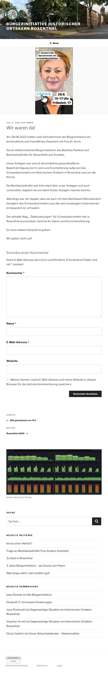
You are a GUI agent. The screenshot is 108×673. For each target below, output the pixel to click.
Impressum (42, 665)
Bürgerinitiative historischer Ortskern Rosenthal (43, 26)
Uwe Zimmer (14, 594)
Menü (54, 43)
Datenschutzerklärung (16, 665)
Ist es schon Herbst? (19, 543)
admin (30, 123)
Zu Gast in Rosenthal (19, 558)
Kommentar (15, 273)
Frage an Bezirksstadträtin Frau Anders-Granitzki (37, 550)
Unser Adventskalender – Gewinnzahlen (54, 633)
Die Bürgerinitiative (39, 594)
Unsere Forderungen (39, 602)
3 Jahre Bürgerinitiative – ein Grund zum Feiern (35, 565)
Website (12, 361)
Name (11, 323)
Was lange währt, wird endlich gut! (28, 573)
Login (59, 665)
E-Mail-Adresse (17, 342)
